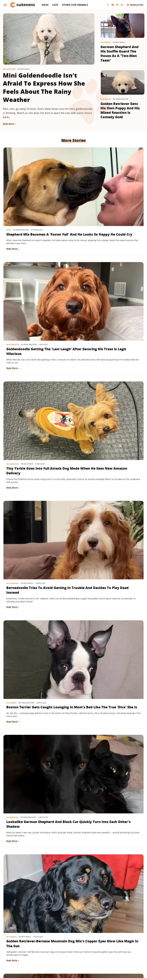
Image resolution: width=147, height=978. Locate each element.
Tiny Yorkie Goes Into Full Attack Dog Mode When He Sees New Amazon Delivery (121, 186)
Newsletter (135, 4)
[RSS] (122, 5)
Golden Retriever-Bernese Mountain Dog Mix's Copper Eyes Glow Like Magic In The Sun (24, 352)
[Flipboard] (117, 5)
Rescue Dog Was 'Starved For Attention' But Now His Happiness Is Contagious (23, 874)
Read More (8, 123)
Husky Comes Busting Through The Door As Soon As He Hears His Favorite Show (25, 522)
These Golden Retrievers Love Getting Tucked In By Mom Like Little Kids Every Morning (120, 615)
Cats (55, 4)
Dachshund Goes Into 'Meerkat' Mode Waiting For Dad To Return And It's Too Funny (121, 352)
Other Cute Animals (75, 4)
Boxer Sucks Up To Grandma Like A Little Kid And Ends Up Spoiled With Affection (73, 524)
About (56, 940)
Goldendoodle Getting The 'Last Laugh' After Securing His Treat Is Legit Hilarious (73, 186)
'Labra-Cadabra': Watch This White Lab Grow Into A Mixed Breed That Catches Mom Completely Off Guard (121, 527)
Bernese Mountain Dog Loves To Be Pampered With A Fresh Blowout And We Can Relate (23, 788)
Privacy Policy (85, 940)
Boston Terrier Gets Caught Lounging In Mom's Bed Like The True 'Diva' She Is (71, 268)
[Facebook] (108, 5)
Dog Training (13, 256)
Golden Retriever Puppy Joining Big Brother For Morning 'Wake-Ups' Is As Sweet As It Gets (72, 788)
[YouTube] (113, 5)
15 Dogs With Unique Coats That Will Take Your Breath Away (24, 611)
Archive (68, 940)
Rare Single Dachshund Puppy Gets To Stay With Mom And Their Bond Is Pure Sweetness (120, 788)
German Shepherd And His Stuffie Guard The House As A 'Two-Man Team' (119, 53)
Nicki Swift (95, 956)
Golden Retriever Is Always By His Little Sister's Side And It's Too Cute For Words (120, 699)
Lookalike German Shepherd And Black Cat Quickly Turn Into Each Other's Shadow (121, 268)
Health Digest (65, 956)
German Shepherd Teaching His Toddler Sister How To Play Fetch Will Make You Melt (120, 874)
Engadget (14, 956)
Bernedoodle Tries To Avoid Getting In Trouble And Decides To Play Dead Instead (24, 268)
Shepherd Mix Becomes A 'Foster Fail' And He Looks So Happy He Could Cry (24, 186)
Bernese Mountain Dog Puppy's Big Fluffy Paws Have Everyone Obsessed (71, 436)
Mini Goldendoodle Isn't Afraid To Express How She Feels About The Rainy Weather (44, 87)
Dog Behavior (9, 69)
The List (107, 956)
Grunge (52, 956)
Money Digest (81, 956)
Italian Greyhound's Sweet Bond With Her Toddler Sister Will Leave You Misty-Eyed (73, 349)
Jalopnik (26, 956)
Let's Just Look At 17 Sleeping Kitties (72, 608)
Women (117, 956)
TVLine (35, 956)
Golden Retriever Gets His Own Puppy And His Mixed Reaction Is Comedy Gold (120, 110)
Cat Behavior (109, 256)
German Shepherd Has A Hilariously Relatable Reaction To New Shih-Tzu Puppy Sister (121, 438)
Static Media (58, 945)
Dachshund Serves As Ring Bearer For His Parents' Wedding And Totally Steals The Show (73, 874)
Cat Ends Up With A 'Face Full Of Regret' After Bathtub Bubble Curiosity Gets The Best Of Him (25, 438)
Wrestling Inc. (130, 956)
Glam (43, 956)
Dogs (45, 4)
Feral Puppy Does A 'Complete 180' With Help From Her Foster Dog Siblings (25, 699)
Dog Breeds (105, 42)
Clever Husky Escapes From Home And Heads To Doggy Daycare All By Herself (73, 702)
